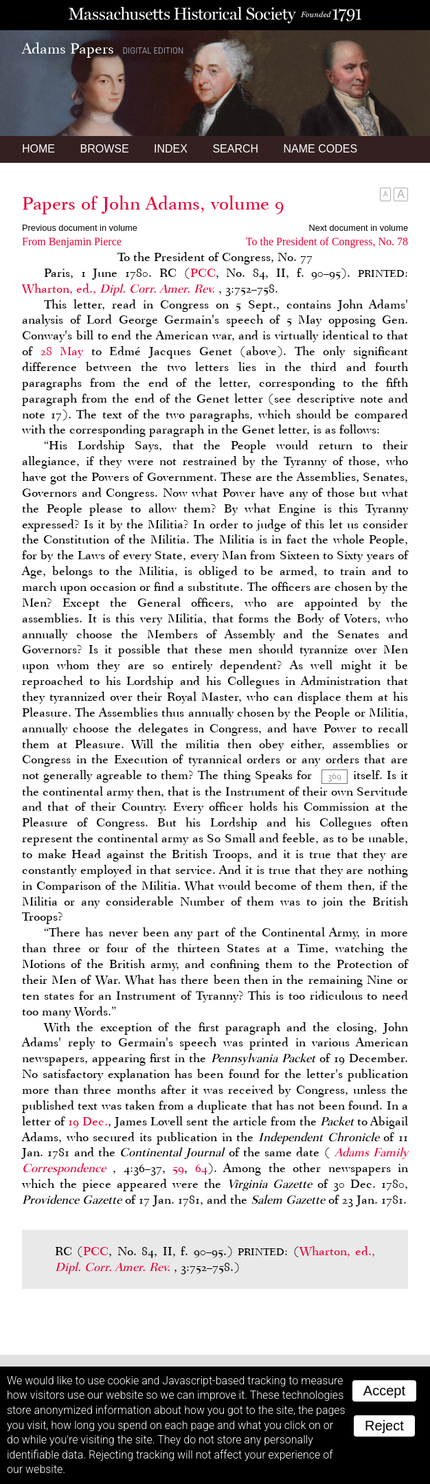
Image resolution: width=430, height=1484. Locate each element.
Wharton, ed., (120, 288)
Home (38, 149)
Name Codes (321, 149)
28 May (62, 351)
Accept (384, 1390)
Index (171, 149)
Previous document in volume (79, 228)
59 (178, 1168)
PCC (203, 272)
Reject (384, 1425)
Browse (104, 149)
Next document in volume (358, 228)
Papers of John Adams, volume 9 (153, 203)
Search (235, 149)
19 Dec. (88, 1121)
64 (201, 1168)
